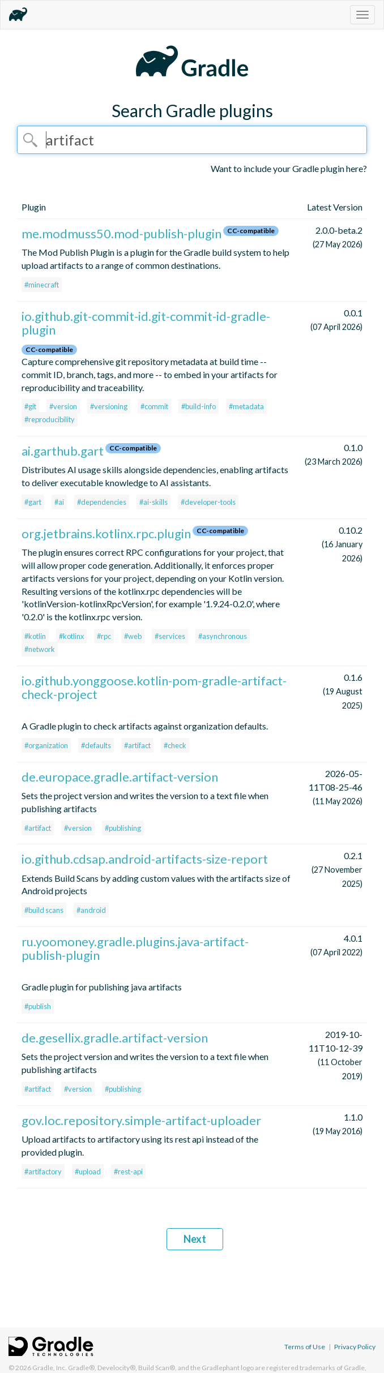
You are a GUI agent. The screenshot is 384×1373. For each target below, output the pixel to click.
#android (91, 910)
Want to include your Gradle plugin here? (289, 168)
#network (39, 649)
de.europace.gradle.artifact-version (120, 776)
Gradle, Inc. (49, 1367)
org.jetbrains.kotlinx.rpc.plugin (106, 533)
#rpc (104, 636)
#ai (59, 502)
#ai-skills (153, 502)
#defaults (96, 745)
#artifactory (43, 1171)
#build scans (43, 910)
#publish (37, 1006)
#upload (88, 1171)
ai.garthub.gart (63, 450)
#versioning (108, 406)
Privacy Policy (355, 1346)
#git (30, 406)
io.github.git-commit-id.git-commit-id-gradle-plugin (146, 322)
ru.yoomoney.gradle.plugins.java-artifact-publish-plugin (135, 948)
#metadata (246, 406)
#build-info (198, 406)
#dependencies (101, 502)
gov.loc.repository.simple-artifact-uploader (141, 1120)
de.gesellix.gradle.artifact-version (115, 1037)
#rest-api (128, 1171)
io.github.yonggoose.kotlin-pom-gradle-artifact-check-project (154, 687)
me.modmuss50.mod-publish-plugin (121, 233)
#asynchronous (222, 636)
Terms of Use (304, 1346)
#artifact (137, 745)
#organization (46, 745)
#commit (154, 406)
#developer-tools (208, 502)
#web (133, 636)
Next (195, 1239)
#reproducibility (49, 419)
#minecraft (41, 284)
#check (175, 745)
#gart (32, 502)
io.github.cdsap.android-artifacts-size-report (145, 858)
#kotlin (35, 636)
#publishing (123, 828)
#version (63, 406)
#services (170, 636)
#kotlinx (71, 636)
